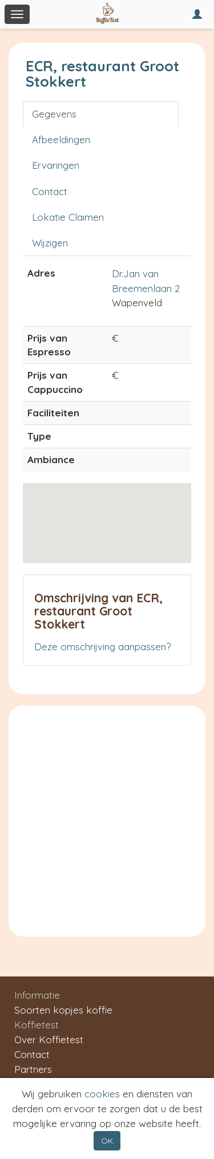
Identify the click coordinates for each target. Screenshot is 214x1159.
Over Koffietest (48, 1039)
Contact (49, 191)
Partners (33, 1069)
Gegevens (54, 114)
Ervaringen (55, 165)
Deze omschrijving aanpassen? (102, 647)
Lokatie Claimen (68, 217)
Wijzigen (50, 243)
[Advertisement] (107, 818)
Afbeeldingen (61, 139)
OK (107, 1141)
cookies (102, 1094)
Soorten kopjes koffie (63, 1010)
